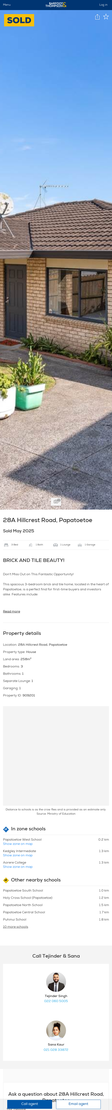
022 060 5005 (56, 1001)
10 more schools (15, 927)
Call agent (29, 1104)
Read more (11, 611)
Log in (103, 5)
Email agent (78, 1104)
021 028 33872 (56, 1050)
